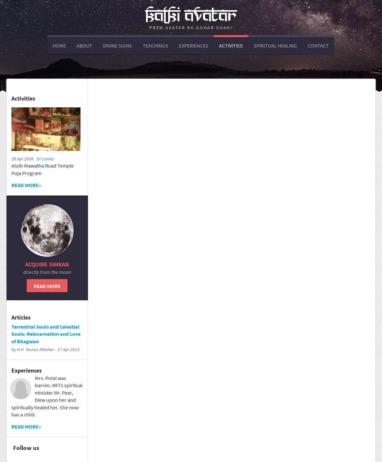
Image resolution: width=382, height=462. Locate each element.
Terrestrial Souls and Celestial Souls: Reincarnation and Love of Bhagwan (46, 334)
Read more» (26, 185)
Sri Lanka (45, 159)
